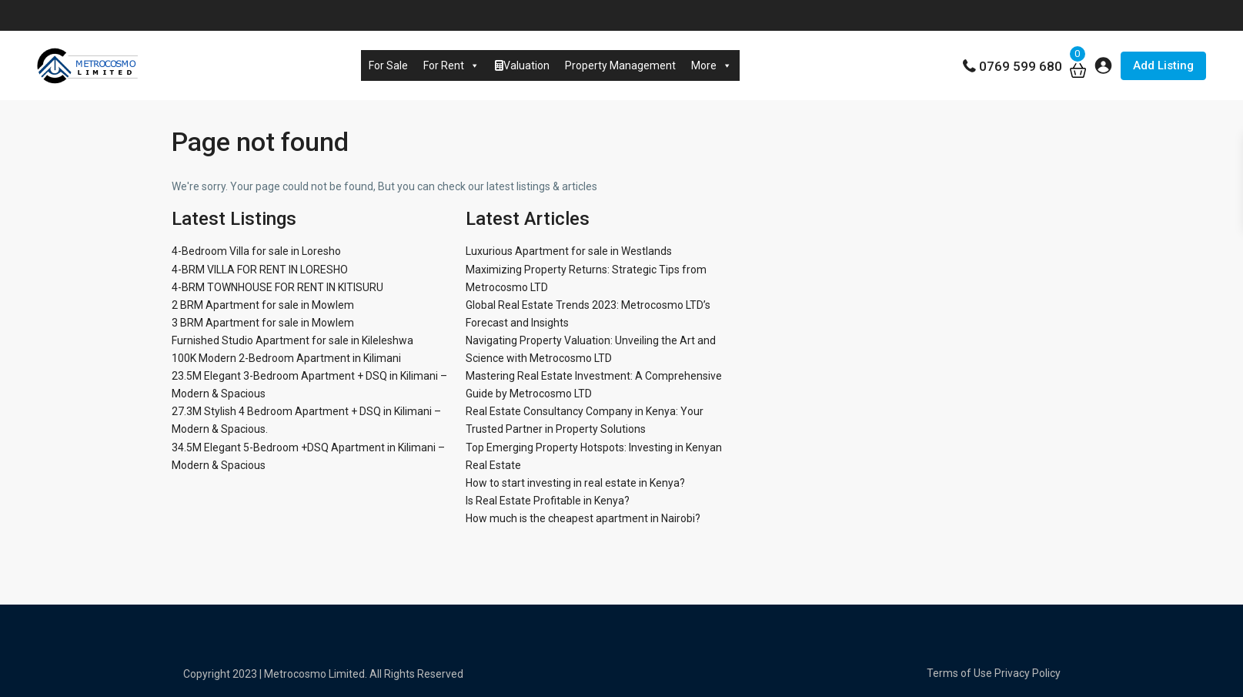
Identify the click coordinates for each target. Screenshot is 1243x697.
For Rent (451, 65)
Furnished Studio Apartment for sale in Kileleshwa (292, 340)
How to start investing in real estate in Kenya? (575, 483)
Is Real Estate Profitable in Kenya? (548, 500)
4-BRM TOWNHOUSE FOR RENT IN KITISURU (277, 287)
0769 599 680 (1020, 66)
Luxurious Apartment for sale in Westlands (569, 251)
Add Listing (1163, 65)
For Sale (388, 65)
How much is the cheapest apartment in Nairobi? (583, 518)
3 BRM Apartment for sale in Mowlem (263, 323)
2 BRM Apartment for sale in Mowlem (263, 305)
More (711, 65)
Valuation (522, 65)
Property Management (620, 65)
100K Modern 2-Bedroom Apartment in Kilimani (286, 358)
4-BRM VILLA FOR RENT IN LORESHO (260, 269)
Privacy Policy (1027, 673)
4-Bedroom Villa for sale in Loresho (256, 251)
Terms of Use (959, 673)
